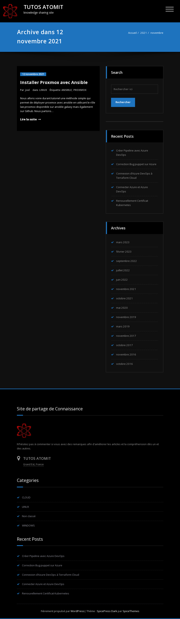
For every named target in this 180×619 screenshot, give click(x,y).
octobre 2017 (124, 345)
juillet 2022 (123, 270)
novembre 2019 (126, 317)
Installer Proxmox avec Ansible (54, 82)
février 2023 (124, 251)
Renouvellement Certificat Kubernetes (45, 593)
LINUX (43, 90)
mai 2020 (122, 308)
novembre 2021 (126, 289)
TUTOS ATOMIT (43, 7)
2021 (143, 33)
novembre (157, 33)
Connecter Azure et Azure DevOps (43, 584)
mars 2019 (123, 326)
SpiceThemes (130, 611)
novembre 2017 (126, 336)
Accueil (132, 33)
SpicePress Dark (107, 611)
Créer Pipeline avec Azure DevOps (43, 556)
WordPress (77, 611)
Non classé (29, 516)
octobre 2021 (124, 298)
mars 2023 (123, 242)
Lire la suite (28, 119)
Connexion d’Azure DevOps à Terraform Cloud (50, 574)
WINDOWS (28, 525)
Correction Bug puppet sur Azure (136, 164)
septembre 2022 (126, 261)
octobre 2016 (124, 364)
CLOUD (26, 497)
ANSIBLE (66, 90)
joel (27, 90)
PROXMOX (79, 90)
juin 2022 (122, 279)
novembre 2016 (126, 354)
